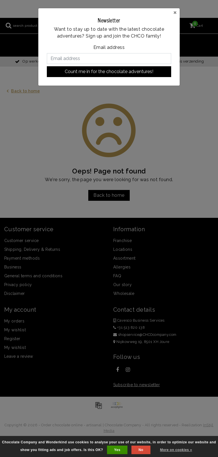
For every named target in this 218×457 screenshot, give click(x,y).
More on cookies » (176, 450)
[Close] (175, 12)
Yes (117, 450)
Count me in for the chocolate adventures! (109, 71)
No (141, 450)
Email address (109, 47)
